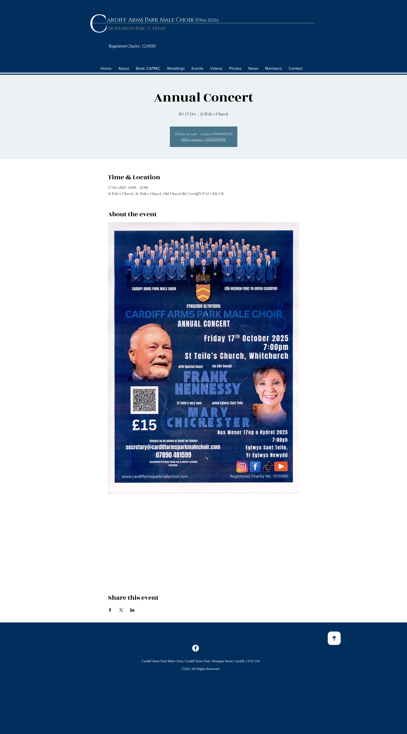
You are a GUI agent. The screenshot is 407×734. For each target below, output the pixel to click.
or (110, 28)
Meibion (124, 28)
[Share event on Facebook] (110, 610)
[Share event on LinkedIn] (132, 610)
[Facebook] (195, 648)
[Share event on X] (121, 610)
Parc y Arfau (150, 28)
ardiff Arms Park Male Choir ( (152, 20)
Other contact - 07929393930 (203, 139)
